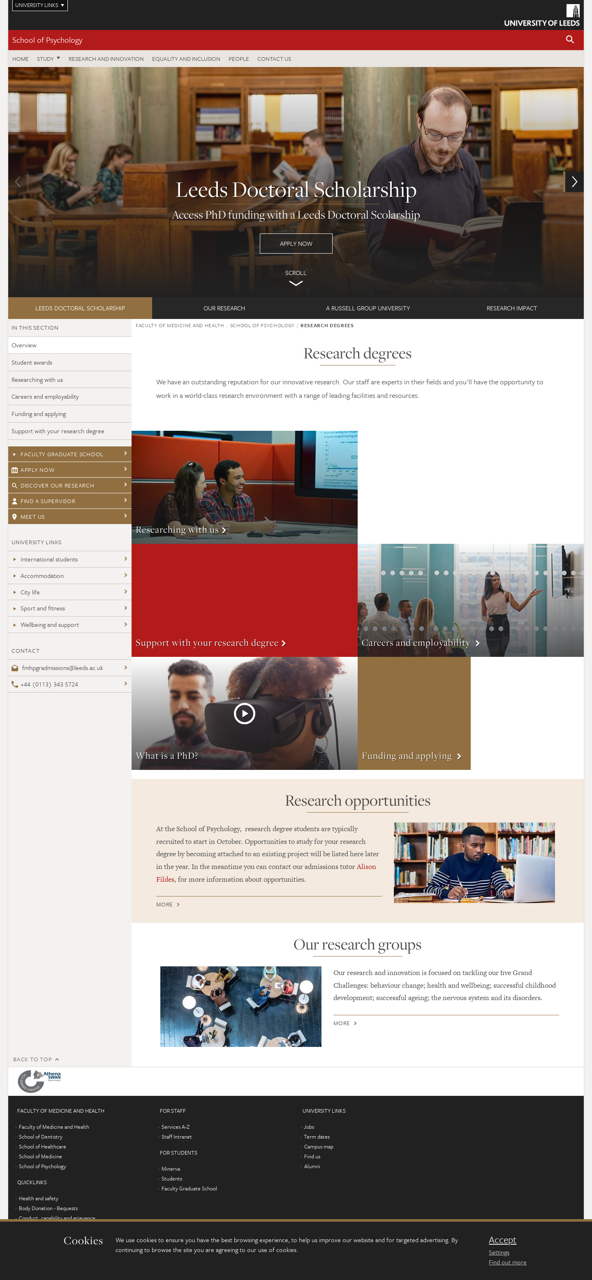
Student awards (32, 362)
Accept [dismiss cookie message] (502, 1240)
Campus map (318, 1146)
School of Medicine (40, 1156)
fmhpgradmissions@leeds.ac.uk (57, 667)
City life (26, 591)
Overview (24, 344)
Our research (224, 307)
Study (45, 58)
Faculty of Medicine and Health (180, 325)
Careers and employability (45, 396)
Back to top (32, 1059)
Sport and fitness (38, 607)
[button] (570, 40)
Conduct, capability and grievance (57, 1218)
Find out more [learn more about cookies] (508, 1261)
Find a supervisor (44, 501)
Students (172, 1178)
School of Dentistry (40, 1136)
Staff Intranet (177, 1136)
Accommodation (38, 575)
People (239, 58)
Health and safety (38, 1198)
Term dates (317, 1136)
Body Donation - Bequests (48, 1208)
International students (45, 559)
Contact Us (274, 58)
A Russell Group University (368, 307)
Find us (312, 1156)
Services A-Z (176, 1127)
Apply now (296, 182)
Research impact (512, 307)
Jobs (309, 1127)
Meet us (28, 516)
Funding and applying (39, 413)
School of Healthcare (42, 1146)
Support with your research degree (58, 430)
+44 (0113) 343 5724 (45, 684)
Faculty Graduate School (58, 454)
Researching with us (37, 379)
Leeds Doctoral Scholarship (80, 307)
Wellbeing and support (45, 624)
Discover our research (53, 485)
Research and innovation (106, 58)
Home (20, 58)
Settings (499, 1252)
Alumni (312, 1166)
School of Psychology (47, 39)
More (245, 487)
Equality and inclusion (186, 58)
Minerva (171, 1168)
